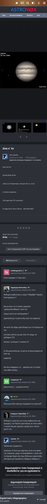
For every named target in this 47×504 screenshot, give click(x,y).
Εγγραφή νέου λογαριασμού (23, 487)
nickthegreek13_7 (17, 264)
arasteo (15, 148)
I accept (41, 499)
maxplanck (15, 373)
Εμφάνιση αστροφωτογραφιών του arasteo (25, 154)
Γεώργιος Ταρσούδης (18, 407)
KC (12, 390)
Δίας (5, 230)
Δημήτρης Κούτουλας (19, 281)
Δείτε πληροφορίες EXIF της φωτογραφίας (23, 243)
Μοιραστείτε (12, 254)
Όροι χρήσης (4, 501)
